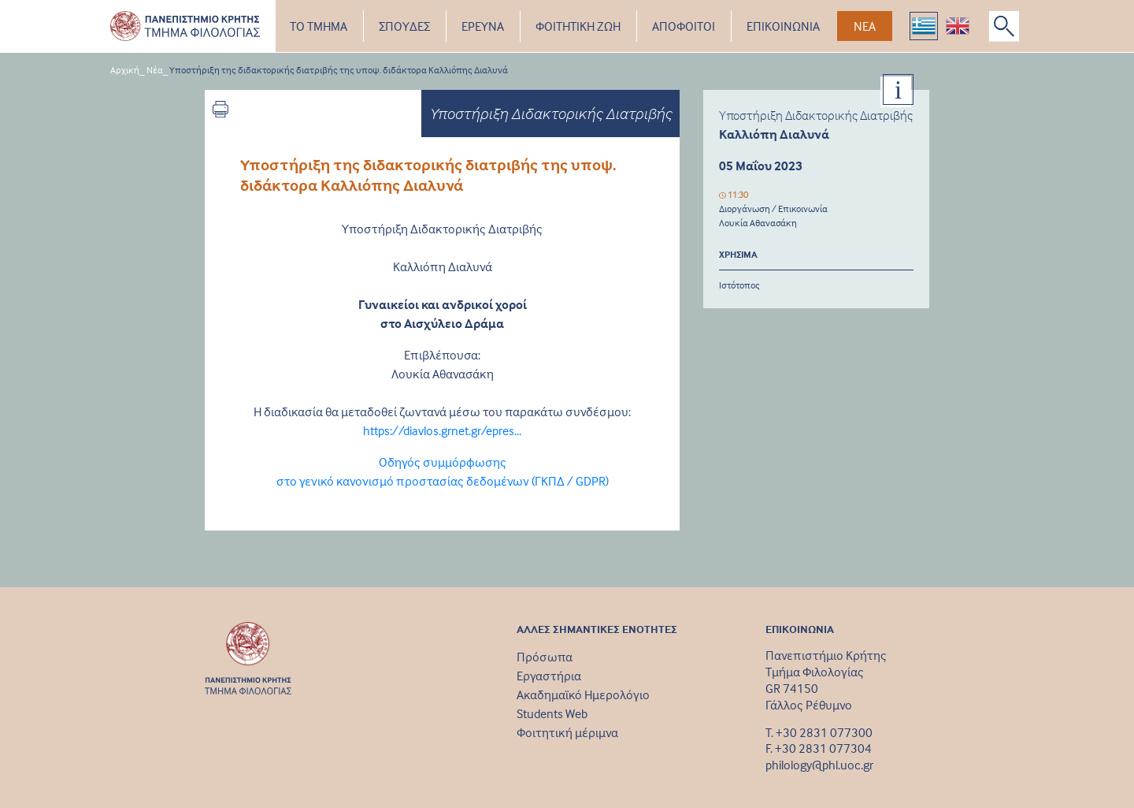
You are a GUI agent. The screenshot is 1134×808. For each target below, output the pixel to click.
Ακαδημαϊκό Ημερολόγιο (583, 694)
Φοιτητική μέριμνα (567, 732)
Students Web (552, 713)
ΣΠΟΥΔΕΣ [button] (404, 26)
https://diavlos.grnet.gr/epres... (442, 430)
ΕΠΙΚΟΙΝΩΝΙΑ (783, 26)
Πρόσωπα (545, 657)
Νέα (154, 70)
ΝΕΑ (865, 26)
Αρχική (124, 70)
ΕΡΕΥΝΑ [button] (482, 26)
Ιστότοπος (739, 285)
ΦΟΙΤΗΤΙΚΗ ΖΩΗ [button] (578, 26)
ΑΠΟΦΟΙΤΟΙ (683, 26)
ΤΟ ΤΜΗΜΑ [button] (318, 26)
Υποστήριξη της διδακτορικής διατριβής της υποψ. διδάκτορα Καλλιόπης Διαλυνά (338, 70)
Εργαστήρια (549, 675)
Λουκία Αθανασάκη (758, 223)
